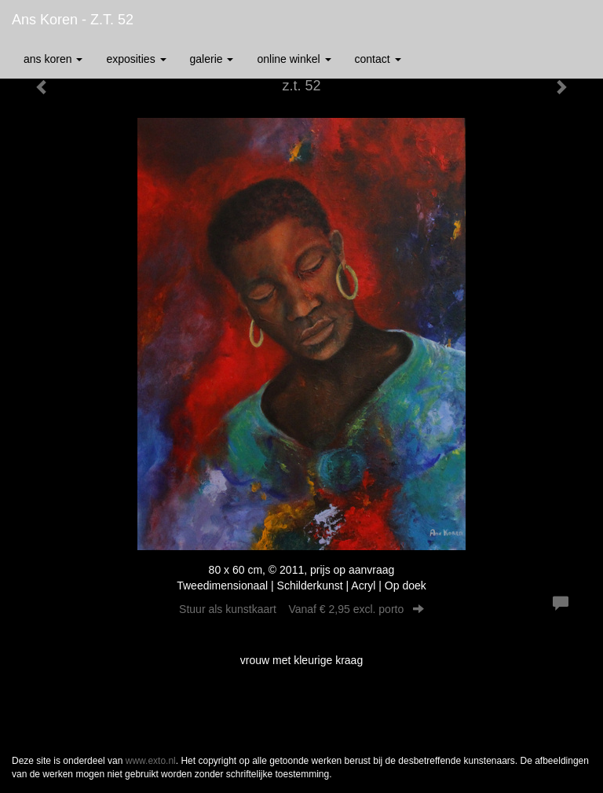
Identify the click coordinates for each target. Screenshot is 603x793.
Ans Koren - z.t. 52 (72, 20)
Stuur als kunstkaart (301, 609)
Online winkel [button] (294, 59)
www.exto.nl (151, 760)
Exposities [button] (136, 59)
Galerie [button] (212, 59)
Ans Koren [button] (53, 59)
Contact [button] (378, 59)
